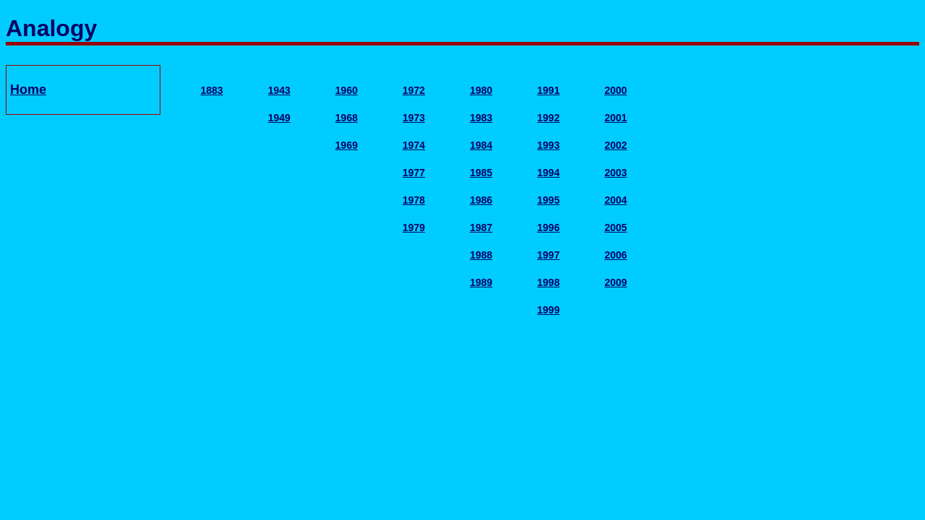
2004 (615, 200)
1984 (481, 145)
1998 (548, 282)
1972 (414, 90)
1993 (548, 145)
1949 (279, 118)
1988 (481, 255)
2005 (615, 227)
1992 (548, 118)
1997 (548, 255)
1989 (481, 282)
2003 (615, 172)
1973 (414, 118)
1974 (414, 145)
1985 (481, 172)
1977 (414, 172)
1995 (548, 200)
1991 (548, 90)
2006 (615, 255)
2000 (615, 90)
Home (28, 89)
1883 (212, 90)
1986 (481, 200)
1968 (346, 118)
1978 (414, 200)
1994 (548, 172)
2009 (615, 282)
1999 (548, 310)
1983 (481, 118)
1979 (414, 227)
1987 (481, 227)
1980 (481, 90)
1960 (346, 90)
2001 (615, 118)
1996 (548, 227)
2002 (615, 145)
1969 (346, 145)
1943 (279, 90)
